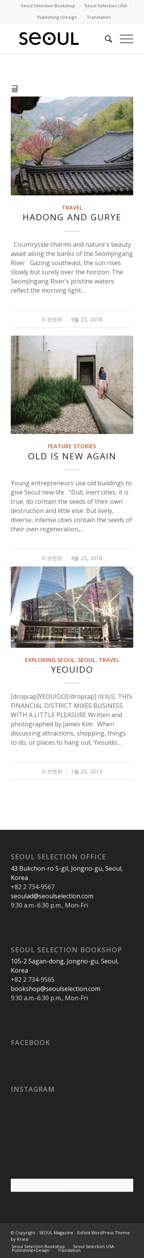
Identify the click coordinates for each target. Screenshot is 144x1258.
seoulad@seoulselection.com (52, 896)
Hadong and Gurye (72, 217)
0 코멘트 (52, 319)
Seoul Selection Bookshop (48, 5)
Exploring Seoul (50, 659)
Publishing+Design (57, 17)
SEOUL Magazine (56, 1232)
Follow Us (72, 1185)
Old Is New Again (72, 456)
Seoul (87, 659)
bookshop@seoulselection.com (55, 988)
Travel (72, 207)
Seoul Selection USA (105, 5)
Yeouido (72, 669)
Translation (98, 17)
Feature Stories (72, 446)
